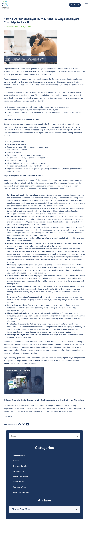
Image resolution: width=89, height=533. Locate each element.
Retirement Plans (22, 496)
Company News (21, 456)
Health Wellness (22, 489)
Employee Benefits (23, 469)
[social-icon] (19, 424)
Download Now (10, 416)
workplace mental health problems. (62, 107)
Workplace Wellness (29, 27)
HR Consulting (21, 476)
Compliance (20, 463)
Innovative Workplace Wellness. (30, 363)
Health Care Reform (23, 483)
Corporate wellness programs (51, 195)
